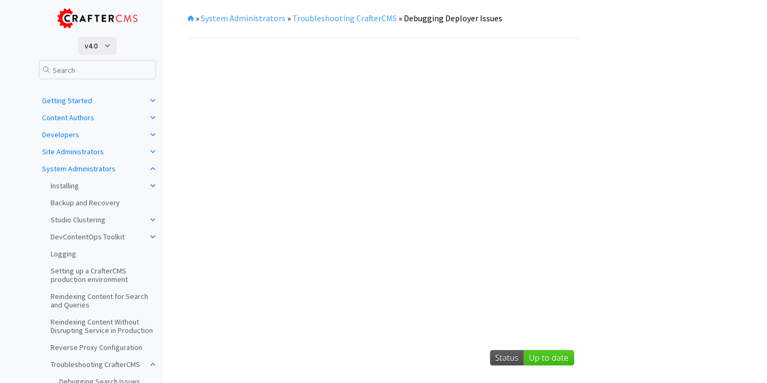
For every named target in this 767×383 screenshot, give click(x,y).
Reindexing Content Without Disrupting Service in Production (102, 326)
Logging (63, 254)
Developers (60, 134)
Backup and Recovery (85, 202)
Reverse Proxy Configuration (96, 347)
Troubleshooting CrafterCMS (95, 364)
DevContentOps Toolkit (88, 237)
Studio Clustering (78, 219)
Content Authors (68, 117)
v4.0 (91, 46)
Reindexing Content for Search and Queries (99, 301)
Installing (65, 185)
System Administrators (79, 168)
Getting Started (67, 100)
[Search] (97, 69)
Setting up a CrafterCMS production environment (89, 275)
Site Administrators (73, 151)
